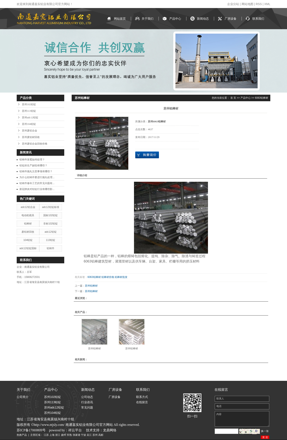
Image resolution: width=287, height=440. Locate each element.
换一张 (265, 431)
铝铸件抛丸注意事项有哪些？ (35, 171)
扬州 (63, 434)
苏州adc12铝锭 (30, 117)
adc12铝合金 (28, 207)
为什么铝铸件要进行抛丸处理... (37, 177)
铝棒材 (28, 223)
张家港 (76, 434)
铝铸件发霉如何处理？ (32, 159)
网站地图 (247, 4)
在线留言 (142, 402)
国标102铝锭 (50, 215)
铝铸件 (50, 248)
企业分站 (233, 4)
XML (267, 4)
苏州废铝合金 (29, 130)
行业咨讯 (87, 402)
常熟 (69, 434)
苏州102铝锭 (29, 104)
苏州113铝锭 (29, 110)
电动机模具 (28, 215)
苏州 (95, 434)
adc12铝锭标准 (50, 207)
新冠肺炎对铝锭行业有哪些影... (37, 189)
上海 (52, 434)
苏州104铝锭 (29, 124)
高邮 (100, 434)
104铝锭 (28, 240)
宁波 (83, 434)
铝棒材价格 (107, 277)
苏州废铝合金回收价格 (34, 143)
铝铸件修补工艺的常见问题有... (37, 183)
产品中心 (175, 18)
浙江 (57, 434)
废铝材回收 (28, 231)
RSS (259, 4)
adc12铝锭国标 (28, 248)
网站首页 (120, 18)
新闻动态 (203, 18)
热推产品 (22, 434)
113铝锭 (50, 240)
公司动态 (87, 397)
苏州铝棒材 (91, 285)
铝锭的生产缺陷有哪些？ (33, 165)
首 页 (233, 97)
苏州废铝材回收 (31, 137)
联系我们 (258, 18)
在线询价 (147, 155)
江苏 (46, 434)
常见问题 (87, 407)
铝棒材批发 (121, 277)
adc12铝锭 (51, 231)
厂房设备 (230, 18)
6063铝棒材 (261, 97)
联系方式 (142, 397)
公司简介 (23, 397)
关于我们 (147, 18)
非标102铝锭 (50, 223)
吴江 (89, 434)
